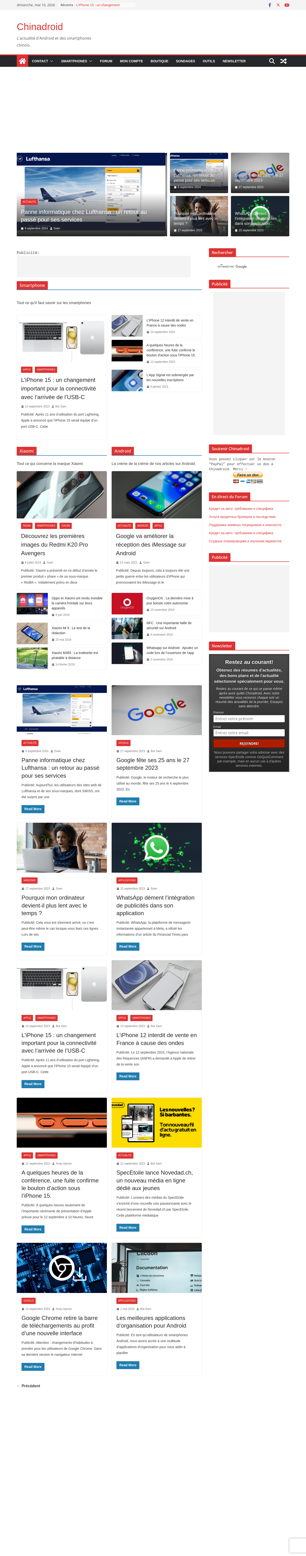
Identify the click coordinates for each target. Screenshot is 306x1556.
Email (217, 725)
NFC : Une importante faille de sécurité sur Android (169, 625)
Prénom (218, 711)
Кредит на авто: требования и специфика (241, 508)
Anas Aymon (64, 1163)
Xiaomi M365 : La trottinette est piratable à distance (75, 654)
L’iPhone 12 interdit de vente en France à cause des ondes (170, 322)
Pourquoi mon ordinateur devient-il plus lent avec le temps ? (196, 218)
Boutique (159, 61)
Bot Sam (60, 406)
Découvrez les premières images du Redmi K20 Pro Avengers (54, 544)
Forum (106, 61)
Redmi (27, 525)
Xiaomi (65, 525)
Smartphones (74, 61)
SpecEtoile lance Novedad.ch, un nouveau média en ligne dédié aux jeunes (154, 1180)
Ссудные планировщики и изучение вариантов (245, 540)
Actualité (31, 201)
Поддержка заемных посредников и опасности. (245, 524)
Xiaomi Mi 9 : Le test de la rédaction (71, 630)
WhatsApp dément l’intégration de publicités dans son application (256, 218)
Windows (29, 880)
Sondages (185, 61)
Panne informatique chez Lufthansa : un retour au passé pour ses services (195, 175)
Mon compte (131, 61)
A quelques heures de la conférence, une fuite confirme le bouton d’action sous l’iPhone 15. (171, 350)
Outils (209, 61)
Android (142, 525)
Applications (127, 880)
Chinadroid (40, 26)
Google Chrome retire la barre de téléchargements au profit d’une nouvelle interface (60, 1325)
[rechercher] (245, 267)
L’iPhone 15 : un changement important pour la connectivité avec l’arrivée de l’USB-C (58, 388)
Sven (58, 228)
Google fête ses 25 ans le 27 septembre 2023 (259, 177)
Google (123, 742)
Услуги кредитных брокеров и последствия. (242, 516)
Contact (40, 61)
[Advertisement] (153, 117)
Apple (27, 369)
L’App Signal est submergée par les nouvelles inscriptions (170, 377)
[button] (50, 61)
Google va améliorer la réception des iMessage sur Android (151, 544)
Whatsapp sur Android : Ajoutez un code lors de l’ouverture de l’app (172, 649)
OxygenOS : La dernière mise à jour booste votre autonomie (170, 600)
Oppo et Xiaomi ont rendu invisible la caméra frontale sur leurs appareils (77, 603)
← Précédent (28, 1386)
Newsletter (234, 61)
